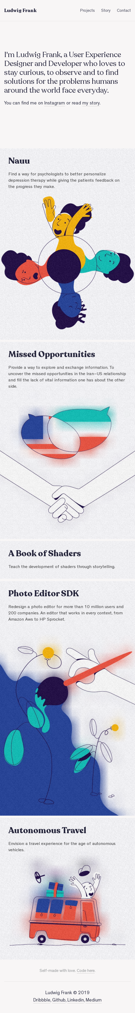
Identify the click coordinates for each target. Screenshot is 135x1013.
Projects (87, 11)
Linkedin (75, 1000)
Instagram (54, 103)
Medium (94, 1000)
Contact (124, 11)
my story (91, 103)
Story (106, 11)
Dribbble (41, 1000)
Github (59, 1000)
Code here (86, 971)
